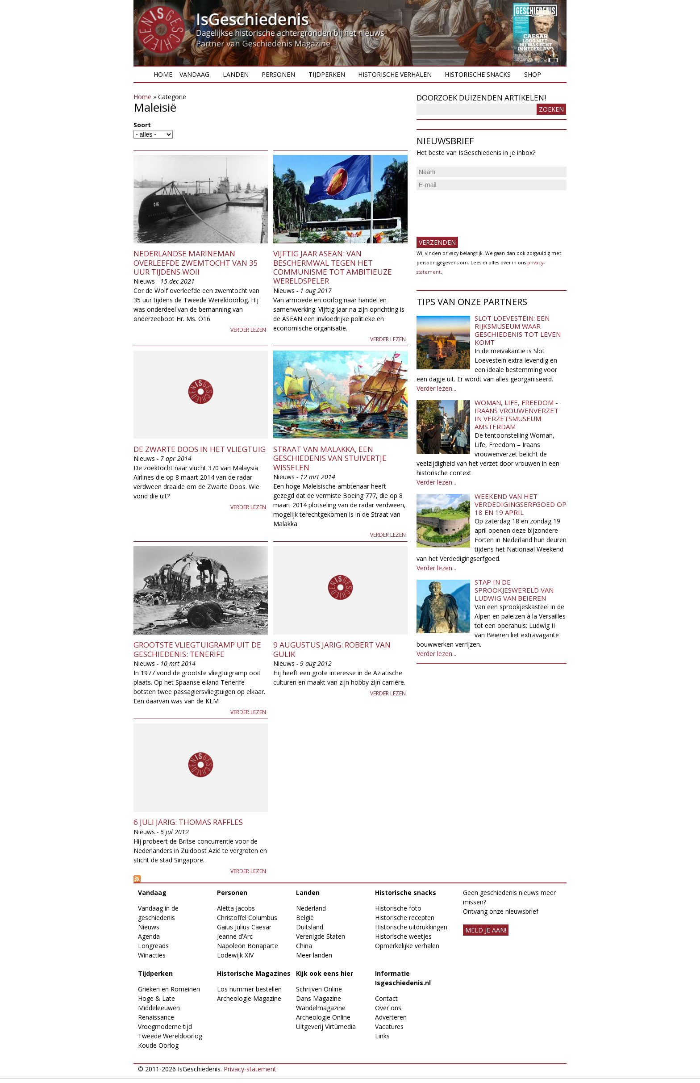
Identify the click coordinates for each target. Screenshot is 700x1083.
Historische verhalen (395, 74)
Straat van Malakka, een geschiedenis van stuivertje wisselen (330, 458)
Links (382, 1036)
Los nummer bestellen (249, 989)
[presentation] (484, 209)
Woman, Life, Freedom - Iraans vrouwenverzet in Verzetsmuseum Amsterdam (516, 414)
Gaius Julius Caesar (244, 927)
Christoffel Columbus (247, 917)
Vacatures (389, 1026)
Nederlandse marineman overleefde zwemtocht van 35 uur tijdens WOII (195, 262)
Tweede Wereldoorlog (170, 1036)
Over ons (388, 1008)
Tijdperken (326, 74)
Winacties (152, 955)
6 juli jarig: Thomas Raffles (188, 822)
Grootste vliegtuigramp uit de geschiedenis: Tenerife (197, 649)
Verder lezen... (436, 388)
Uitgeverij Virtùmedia (326, 1026)
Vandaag (194, 74)
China (304, 945)
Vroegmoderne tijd (165, 1026)
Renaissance (156, 1017)
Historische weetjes (403, 936)
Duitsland (309, 927)
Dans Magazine (318, 998)
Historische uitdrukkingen (411, 927)
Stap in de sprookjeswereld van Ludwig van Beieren (514, 589)
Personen (278, 74)
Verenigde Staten (320, 936)
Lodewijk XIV (235, 955)
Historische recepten (404, 917)
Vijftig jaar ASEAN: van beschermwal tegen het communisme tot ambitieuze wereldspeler (332, 267)
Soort (142, 125)
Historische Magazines (254, 973)
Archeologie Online (323, 1017)
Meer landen (314, 955)
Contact (386, 998)
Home (163, 74)
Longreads (153, 945)
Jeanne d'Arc (235, 936)
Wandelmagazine (321, 1008)
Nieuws (148, 927)
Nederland (311, 908)
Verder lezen (248, 330)
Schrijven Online (319, 989)
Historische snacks (478, 74)
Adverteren (391, 1017)
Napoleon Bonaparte (247, 945)
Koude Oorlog (158, 1045)
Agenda (149, 936)
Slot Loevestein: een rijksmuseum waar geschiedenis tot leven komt (518, 330)
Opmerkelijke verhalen (407, 945)
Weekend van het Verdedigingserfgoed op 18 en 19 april (521, 504)
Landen (236, 74)
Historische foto (398, 908)
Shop (532, 74)
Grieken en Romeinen (169, 989)
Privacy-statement (250, 1069)
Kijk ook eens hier (324, 973)
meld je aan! (485, 930)
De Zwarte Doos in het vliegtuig (199, 449)
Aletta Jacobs (236, 908)
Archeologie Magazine (249, 998)
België (305, 917)
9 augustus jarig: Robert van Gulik (332, 649)
